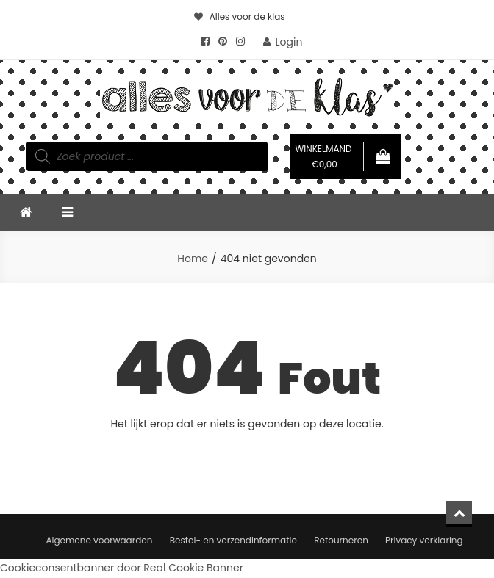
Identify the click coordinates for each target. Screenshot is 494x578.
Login (289, 41)
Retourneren (341, 540)
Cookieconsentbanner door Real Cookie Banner (121, 567)
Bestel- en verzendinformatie (233, 540)
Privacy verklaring (424, 540)
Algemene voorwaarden (99, 540)
